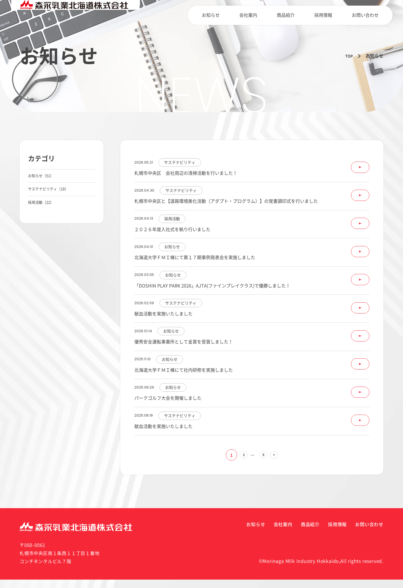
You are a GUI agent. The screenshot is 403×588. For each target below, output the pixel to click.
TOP (348, 56)
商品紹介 (300, 15)
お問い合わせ (368, 15)
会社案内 (268, 15)
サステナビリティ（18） (53, 197)
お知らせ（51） (44, 178)
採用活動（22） (44, 215)
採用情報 (332, 15)
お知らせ (236, 15)
